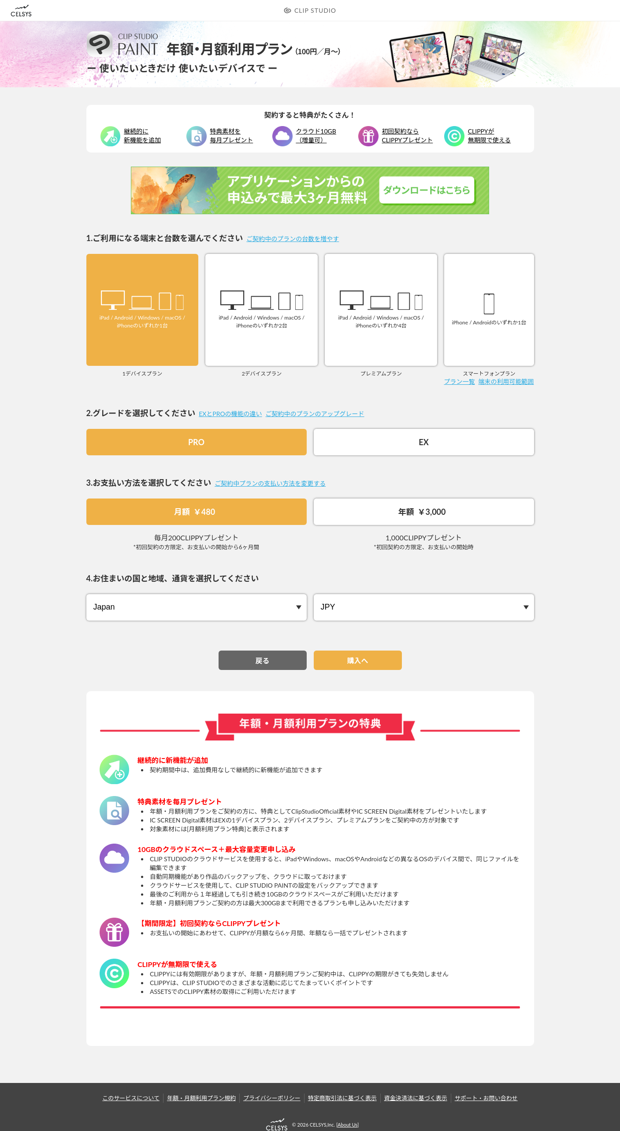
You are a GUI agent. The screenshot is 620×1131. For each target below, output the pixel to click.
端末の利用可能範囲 (506, 381)
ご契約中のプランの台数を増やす (292, 238)
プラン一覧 (459, 381)
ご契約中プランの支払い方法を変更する (270, 483)
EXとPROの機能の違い (230, 413)
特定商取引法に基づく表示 (342, 1097)
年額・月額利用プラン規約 (201, 1097)
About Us (347, 1124)
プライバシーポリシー (272, 1097)
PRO (196, 442)
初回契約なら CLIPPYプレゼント (407, 135)
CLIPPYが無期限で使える (489, 135)
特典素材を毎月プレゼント (231, 135)
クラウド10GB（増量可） (316, 135)
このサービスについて (131, 1097)
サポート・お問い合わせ (486, 1097)
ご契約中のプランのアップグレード (315, 413)
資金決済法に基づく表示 (415, 1097)
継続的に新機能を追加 (142, 135)
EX (423, 442)
